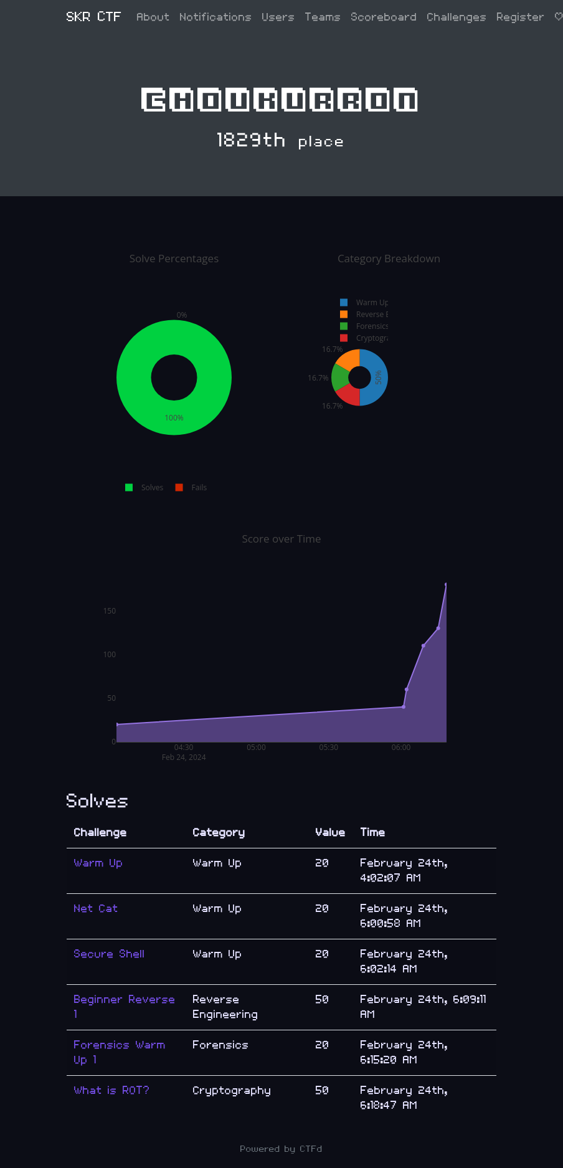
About (153, 17)
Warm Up (98, 863)
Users (278, 17)
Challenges (457, 17)
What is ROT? (112, 1090)
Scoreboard (384, 17)
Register (521, 17)
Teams (323, 17)
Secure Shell (109, 954)
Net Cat (96, 908)
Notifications (216, 17)
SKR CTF (94, 17)
